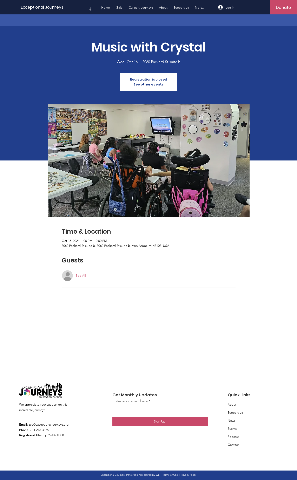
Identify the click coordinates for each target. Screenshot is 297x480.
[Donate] (283, 7)
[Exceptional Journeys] (43, 7)
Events (232, 429)
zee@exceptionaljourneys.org (48, 424)
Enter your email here (130, 401)
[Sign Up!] (160, 421)
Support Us (235, 412)
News (231, 421)
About (232, 404)
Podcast (233, 437)
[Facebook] (90, 9)
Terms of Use (170, 474)
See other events (148, 84)
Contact (233, 445)
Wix (158, 474)
